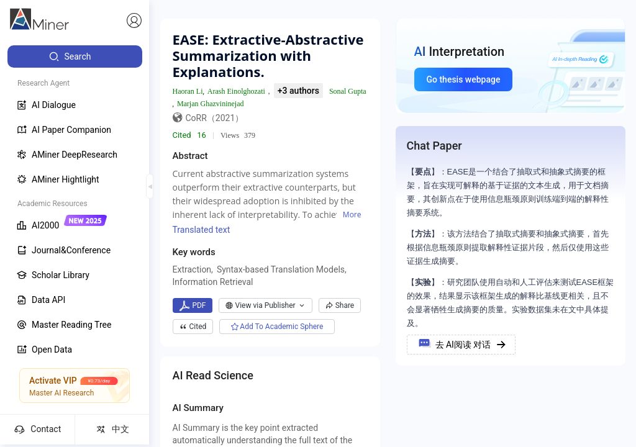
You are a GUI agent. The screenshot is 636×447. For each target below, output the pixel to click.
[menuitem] (74, 56)
